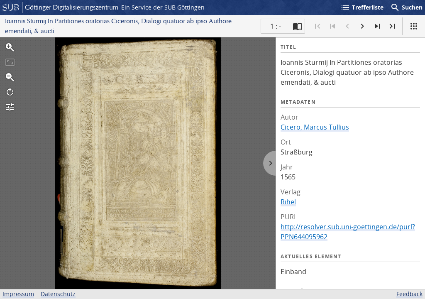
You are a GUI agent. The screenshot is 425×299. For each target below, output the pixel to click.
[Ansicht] (414, 26)
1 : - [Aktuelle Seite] (275, 26)
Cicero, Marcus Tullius (315, 127)
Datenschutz (58, 294)
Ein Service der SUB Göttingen (163, 7)
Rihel (288, 201)
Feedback (409, 294)
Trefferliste (361, 7)
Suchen (406, 7)
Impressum (18, 294)
